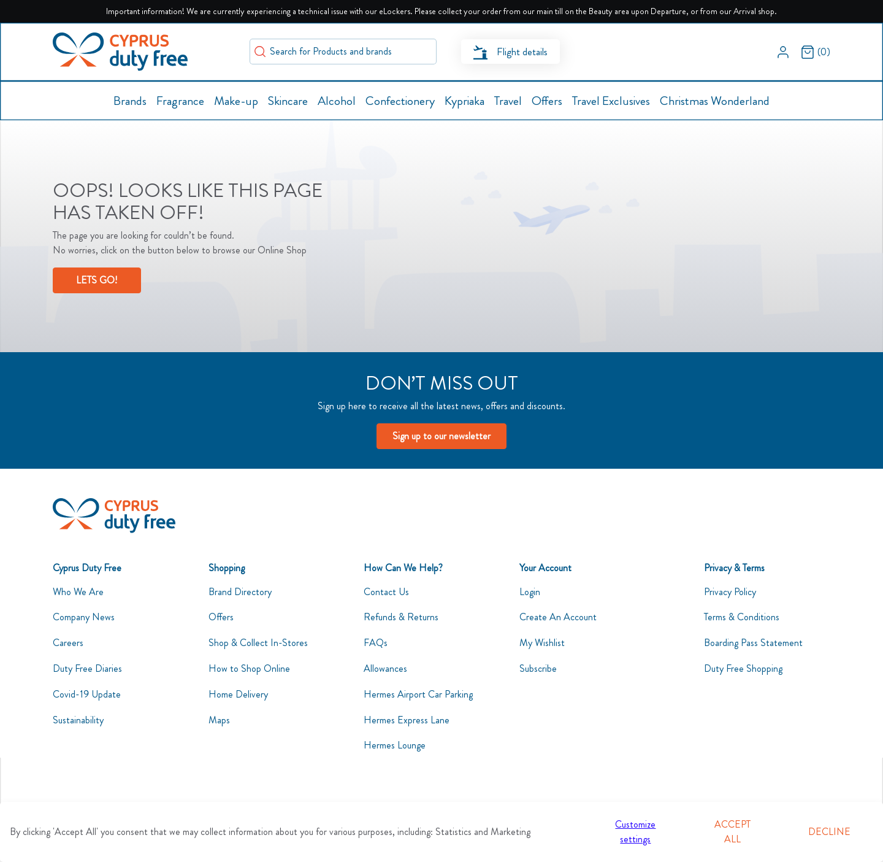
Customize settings (635, 831)
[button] (783, 51)
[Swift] (120, 52)
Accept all (732, 831)
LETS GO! (96, 280)
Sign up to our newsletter (441, 436)
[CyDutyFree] (114, 515)
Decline (829, 832)
